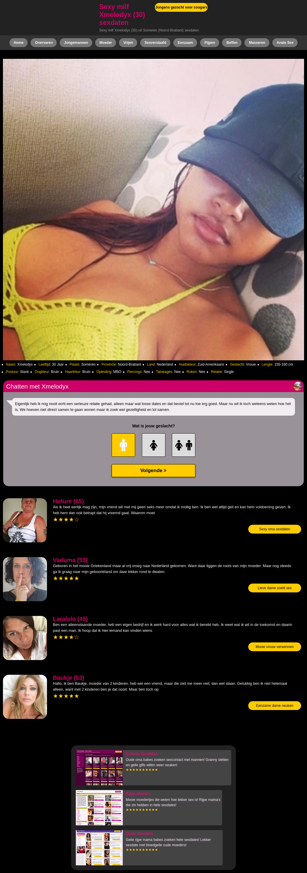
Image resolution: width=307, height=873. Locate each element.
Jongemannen (76, 43)
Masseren (257, 43)
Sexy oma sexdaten (274, 529)
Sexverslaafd (155, 43)
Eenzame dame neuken (274, 706)
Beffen (232, 43)
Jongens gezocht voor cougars (181, 7)
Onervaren (44, 43)
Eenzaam (185, 43)
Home (19, 43)
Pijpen (209, 43)
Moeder (106, 43)
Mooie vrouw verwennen (275, 647)
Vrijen (128, 43)
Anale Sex (285, 43)
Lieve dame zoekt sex (275, 588)
